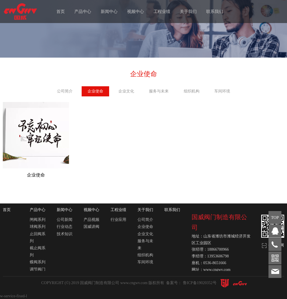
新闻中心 (109, 11)
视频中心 (135, 11)
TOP (275, 217)
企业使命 (95, 91)
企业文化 (126, 91)
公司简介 (65, 91)
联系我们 (214, 11)
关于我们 (188, 11)
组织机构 (191, 91)
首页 (60, 11)
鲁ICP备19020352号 (200, 283)
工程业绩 (161, 11)
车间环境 (222, 91)
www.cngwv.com (134, 283)
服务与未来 (159, 91)
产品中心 (82, 11)
